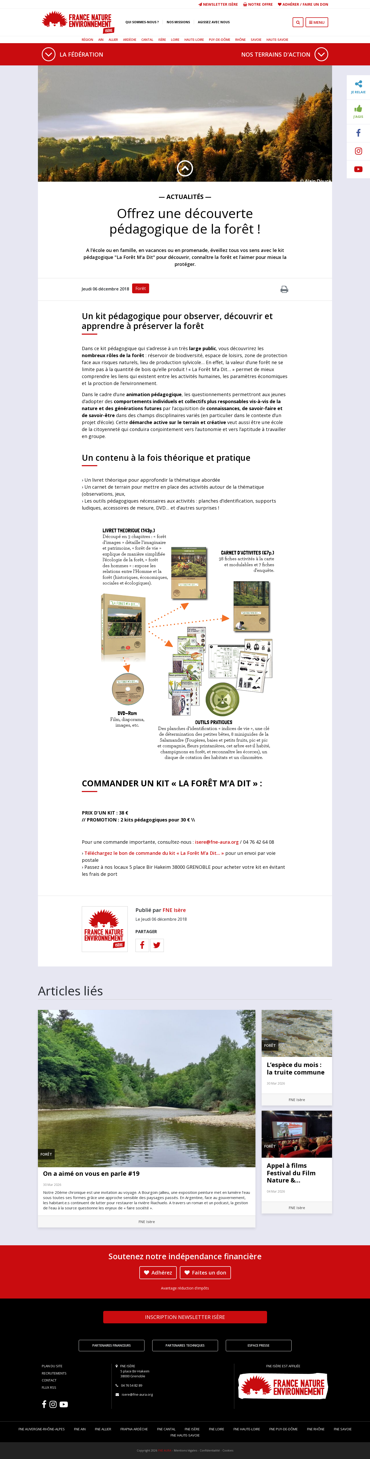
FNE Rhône (316, 1429)
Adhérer (291, 4)
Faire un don (315, 4)
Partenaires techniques (185, 1345)
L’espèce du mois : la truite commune (296, 1068)
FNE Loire (216, 1429)
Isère (162, 39)
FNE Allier (103, 1429)
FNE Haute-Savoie (185, 1435)
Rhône (240, 39)
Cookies (227, 1450)
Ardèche (129, 39)
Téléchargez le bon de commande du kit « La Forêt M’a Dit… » (154, 853)
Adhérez (158, 1272)
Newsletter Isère (218, 4)
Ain (100, 39)
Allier (113, 39)
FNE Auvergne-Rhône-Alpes (42, 1429)
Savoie (256, 39)
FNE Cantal (166, 1429)
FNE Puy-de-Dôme (283, 1429)
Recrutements (54, 1373)
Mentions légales (185, 1450)
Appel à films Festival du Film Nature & (291, 1173)
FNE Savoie (343, 1429)
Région (87, 39)
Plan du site (52, 1366)
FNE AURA (164, 1450)
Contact (49, 1380)
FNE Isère (174, 910)
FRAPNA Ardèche (134, 1429)
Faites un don (205, 1272)
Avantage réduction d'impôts (185, 1288)
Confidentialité (210, 1450)
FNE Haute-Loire (247, 1429)
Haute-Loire (194, 39)
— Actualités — (185, 196)
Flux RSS (49, 1387)
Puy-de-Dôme (219, 39)
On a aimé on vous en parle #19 (91, 1173)
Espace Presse (258, 1345)
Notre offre (258, 4)
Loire (175, 39)
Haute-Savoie (277, 39)
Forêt (140, 288)
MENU (317, 22)
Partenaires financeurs (111, 1345)
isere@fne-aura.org (217, 842)
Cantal (147, 39)
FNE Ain (80, 1429)
